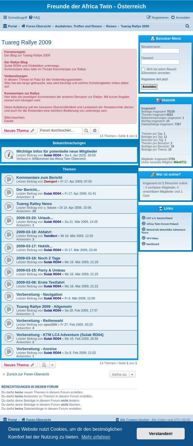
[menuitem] (34, 17)
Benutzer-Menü (165, 39)
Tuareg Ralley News (34, 204)
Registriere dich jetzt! (154, 79)
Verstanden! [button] (161, 433)
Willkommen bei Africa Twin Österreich (59, 158)
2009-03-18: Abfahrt (33, 232)
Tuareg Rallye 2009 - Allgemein (44, 306)
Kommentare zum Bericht (39, 177)
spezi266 (50, 324)
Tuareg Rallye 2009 (26, 42)
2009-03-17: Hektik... (34, 246)
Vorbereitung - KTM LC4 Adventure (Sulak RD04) (59, 335)
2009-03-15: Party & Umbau (40, 270)
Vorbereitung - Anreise (36, 349)
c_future (50, 207)
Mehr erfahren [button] (96, 436)
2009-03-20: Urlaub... (34, 218)
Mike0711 (180, 162)
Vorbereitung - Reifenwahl (39, 320)
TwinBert (50, 236)
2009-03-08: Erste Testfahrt (40, 282)
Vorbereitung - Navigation (39, 294)
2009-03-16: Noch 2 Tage (38, 258)
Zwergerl (50, 181)
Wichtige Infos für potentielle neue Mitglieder (56, 151)
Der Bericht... (28, 189)
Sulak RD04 (52, 155)
